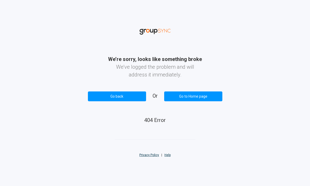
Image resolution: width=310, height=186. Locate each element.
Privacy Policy (149, 155)
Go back (116, 96)
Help (167, 155)
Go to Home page (193, 96)
